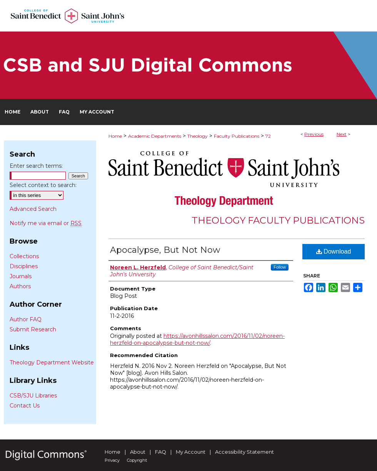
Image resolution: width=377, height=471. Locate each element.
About (137, 452)
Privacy (112, 460)
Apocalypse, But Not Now (165, 250)
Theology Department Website (52, 362)
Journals (21, 276)
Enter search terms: (36, 165)
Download (333, 251)
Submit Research (33, 329)
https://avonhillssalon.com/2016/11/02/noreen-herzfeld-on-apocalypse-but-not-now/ (197, 339)
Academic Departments (154, 136)
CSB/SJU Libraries (33, 395)
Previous (314, 134)
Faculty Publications (236, 136)
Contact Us (25, 405)
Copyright (137, 460)
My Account (190, 452)
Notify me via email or (46, 223)
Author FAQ (26, 319)
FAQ (160, 452)
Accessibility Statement (244, 452)
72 (268, 136)
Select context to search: (43, 185)
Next (342, 134)
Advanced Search (33, 208)
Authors (20, 286)
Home (115, 136)
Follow (280, 267)
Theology (197, 136)
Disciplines (24, 266)
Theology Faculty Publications (278, 220)
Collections (24, 256)
